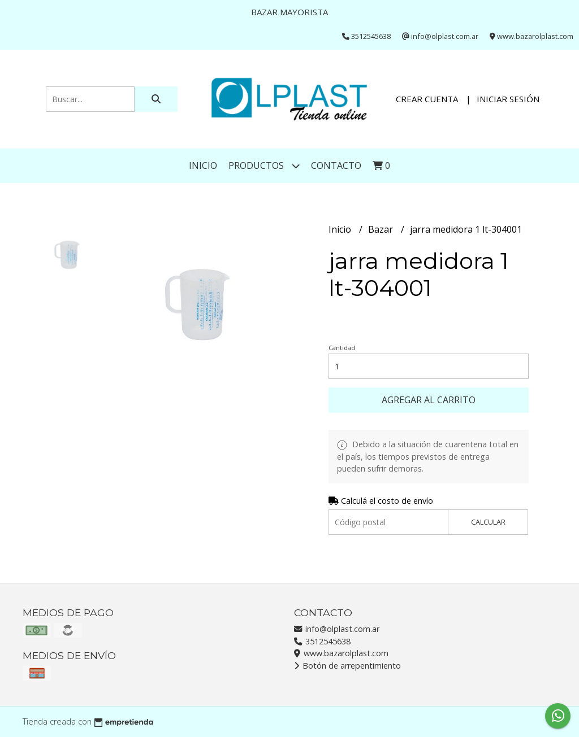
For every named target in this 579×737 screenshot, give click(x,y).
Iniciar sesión (508, 98)
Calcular (488, 522)
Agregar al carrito (429, 400)
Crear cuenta (427, 98)
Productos (264, 166)
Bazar (381, 229)
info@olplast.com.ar (336, 628)
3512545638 (322, 641)
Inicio (203, 165)
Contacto (336, 165)
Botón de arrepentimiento (347, 665)
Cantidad (342, 347)
